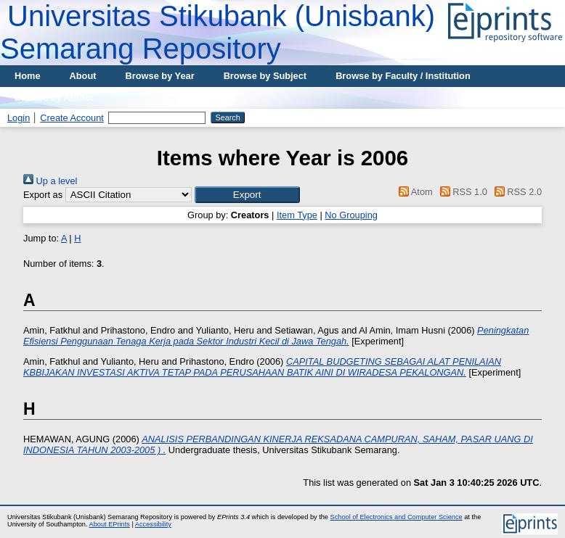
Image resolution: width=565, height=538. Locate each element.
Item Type (297, 215)
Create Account (72, 117)
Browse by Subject (265, 75)
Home (28, 75)
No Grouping (351, 215)
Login (18, 117)
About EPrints (109, 524)
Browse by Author (54, 97)
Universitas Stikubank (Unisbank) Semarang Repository (217, 32)
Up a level (50, 180)
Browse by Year (160, 75)
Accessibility (153, 524)
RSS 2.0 (515, 191)
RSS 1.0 (461, 191)
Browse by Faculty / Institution (403, 75)
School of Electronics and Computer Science (396, 517)
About (83, 75)
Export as (42, 194)
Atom (413, 191)
